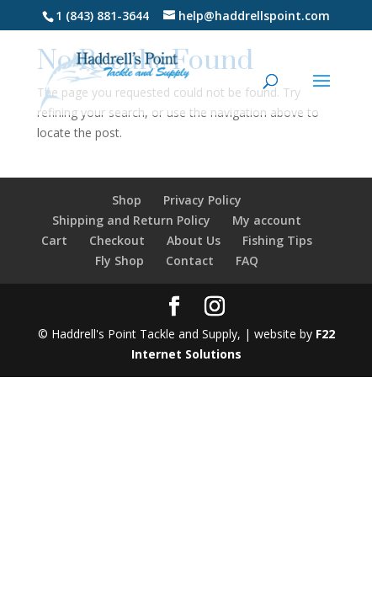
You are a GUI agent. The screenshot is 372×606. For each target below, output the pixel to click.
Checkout (117, 240)
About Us (194, 240)
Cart (54, 240)
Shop (126, 200)
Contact (190, 260)
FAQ (247, 260)
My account (266, 220)
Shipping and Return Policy (131, 220)
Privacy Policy (202, 200)
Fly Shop (119, 260)
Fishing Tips (277, 240)
